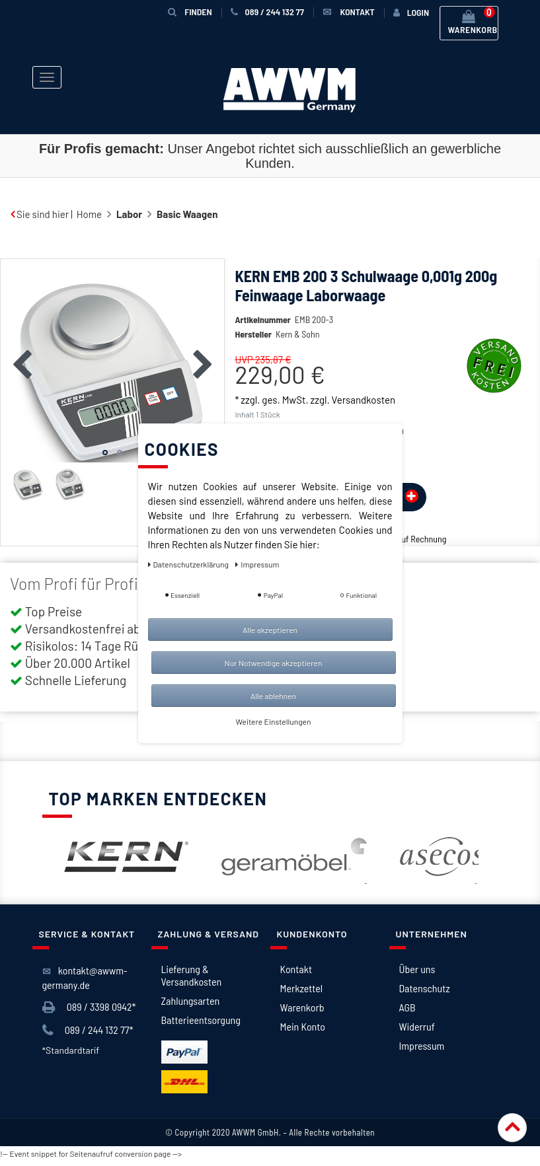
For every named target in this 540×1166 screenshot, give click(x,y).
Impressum (422, 1045)
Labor (129, 214)
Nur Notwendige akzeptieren (274, 662)
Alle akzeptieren (270, 629)
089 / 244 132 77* (88, 1030)
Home (89, 214)
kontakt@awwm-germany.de (85, 977)
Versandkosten (363, 400)
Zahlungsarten (190, 1000)
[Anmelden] (411, 12)
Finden (190, 11)
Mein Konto (302, 1026)
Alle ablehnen (273, 695)
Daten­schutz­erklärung (189, 564)
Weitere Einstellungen (273, 721)
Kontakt (296, 969)
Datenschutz (424, 988)
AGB (407, 1007)
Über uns (417, 969)
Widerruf (417, 1026)
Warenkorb (302, 1007)
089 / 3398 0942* (89, 1007)
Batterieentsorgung (201, 1019)
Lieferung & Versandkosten (191, 975)
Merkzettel (301, 988)
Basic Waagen (187, 214)
